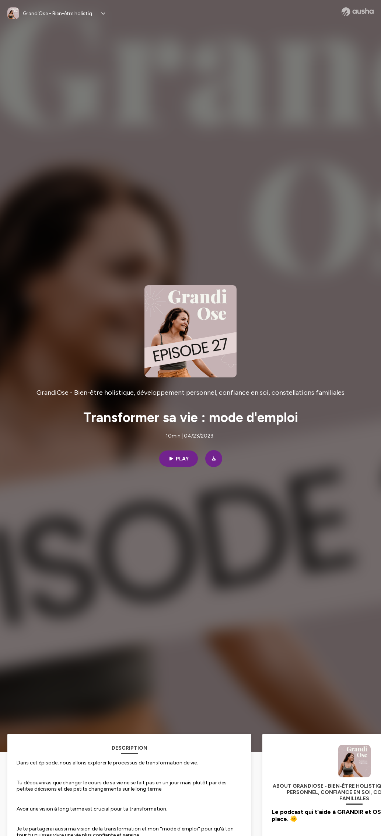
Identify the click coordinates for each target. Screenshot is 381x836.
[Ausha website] (358, 11)
